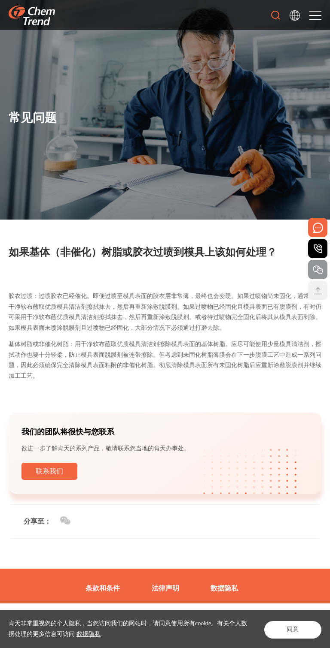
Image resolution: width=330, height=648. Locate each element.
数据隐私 (88, 634)
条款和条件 (103, 588)
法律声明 (165, 588)
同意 (291, 629)
